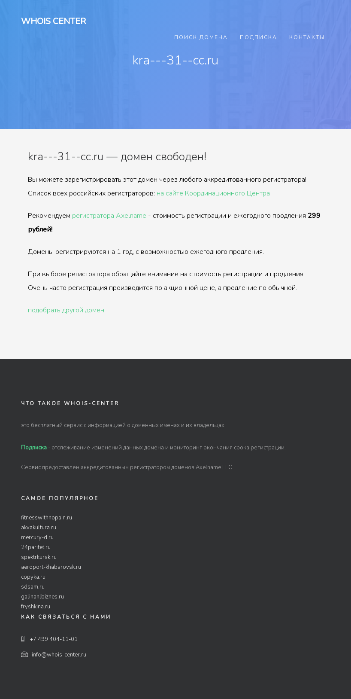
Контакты (307, 37)
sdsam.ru (33, 587)
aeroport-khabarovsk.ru (51, 567)
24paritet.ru (36, 547)
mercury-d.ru (37, 537)
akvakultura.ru (38, 527)
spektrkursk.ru (39, 557)
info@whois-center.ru (53, 655)
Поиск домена (201, 37)
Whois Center (53, 21)
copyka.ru (33, 577)
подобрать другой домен (66, 310)
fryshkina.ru (35, 606)
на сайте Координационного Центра (213, 193)
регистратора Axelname (109, 215)
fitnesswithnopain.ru (46, 518)
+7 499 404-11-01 (49, 639)
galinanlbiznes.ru (42, 597)
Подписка (258, 37)
